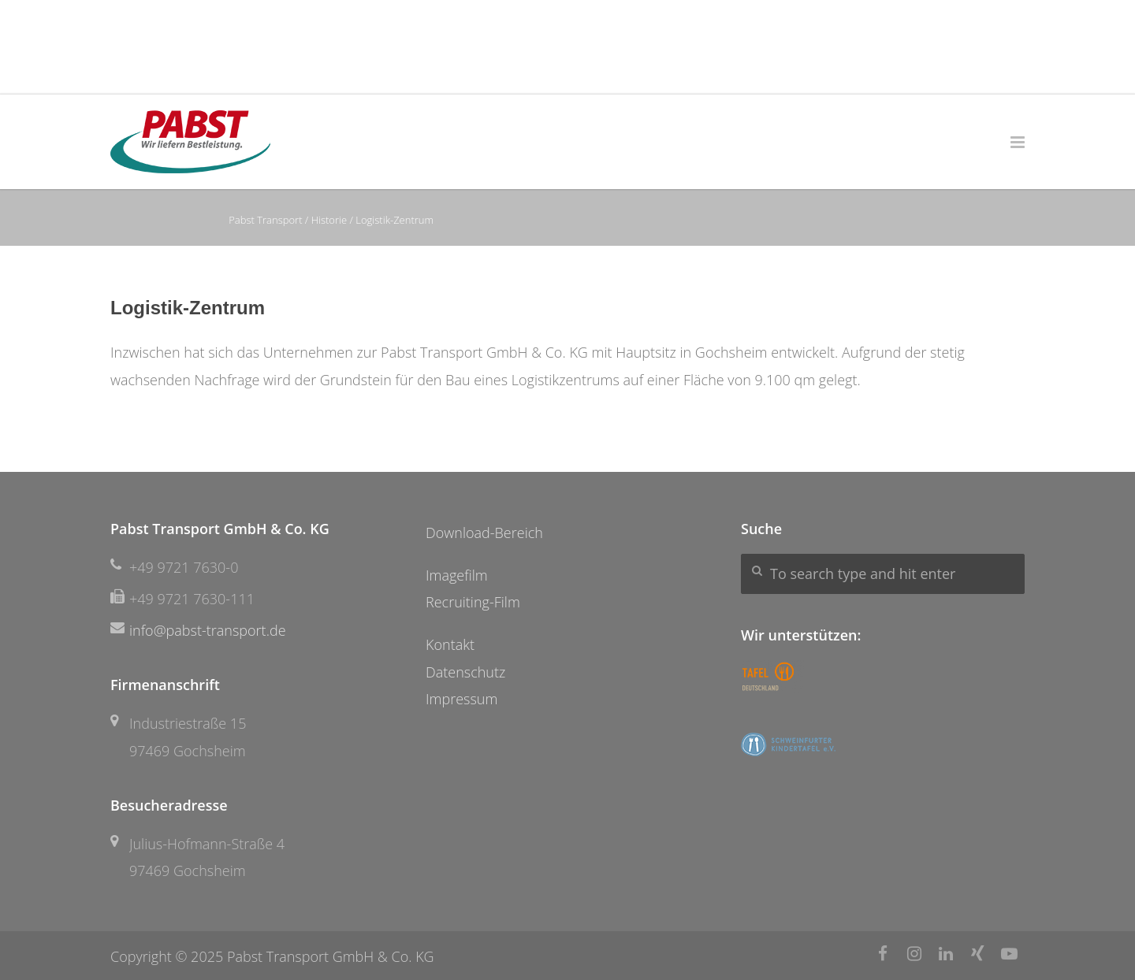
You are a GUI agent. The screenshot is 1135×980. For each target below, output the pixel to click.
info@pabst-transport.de (207, 630)
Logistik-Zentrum (187, 307)
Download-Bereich (484, 532)
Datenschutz (465, 672)
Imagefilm (457, 575)
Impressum (461, 698)
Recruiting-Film (473, 601)
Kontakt (450, 644)
